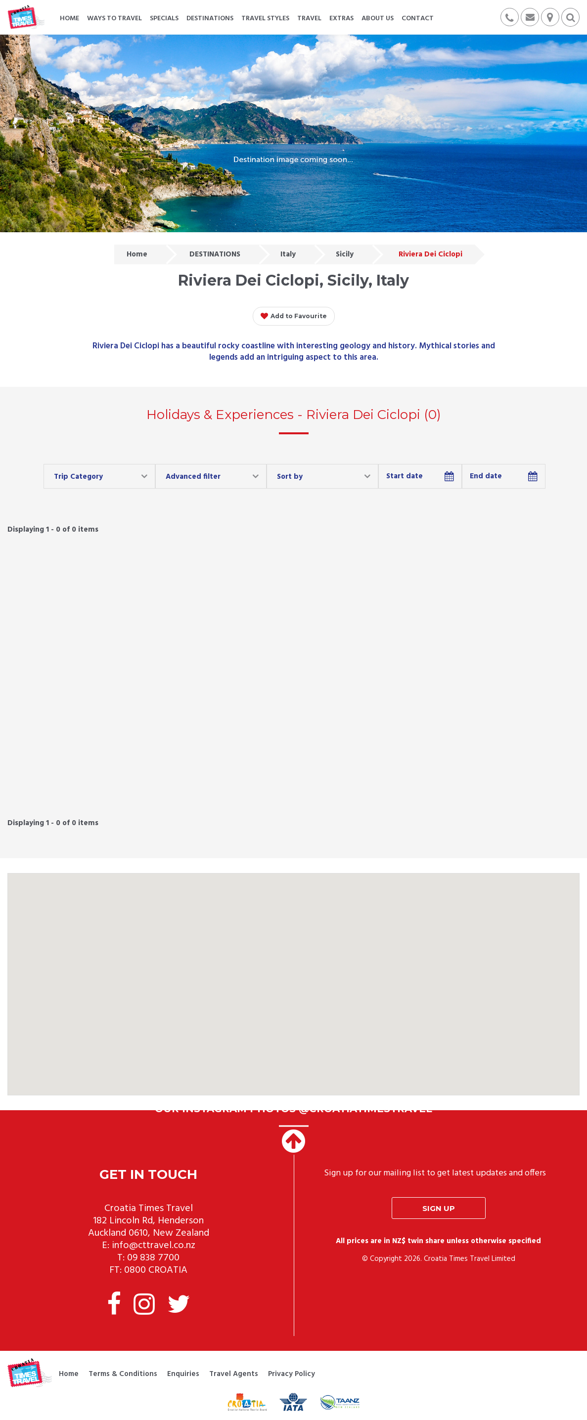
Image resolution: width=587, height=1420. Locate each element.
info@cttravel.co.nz (153, 1245)
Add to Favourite (294, 316)
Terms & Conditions (123, 1374)
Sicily (345, 254)
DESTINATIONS (214, 254)
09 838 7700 (153, 1258)
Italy (288, 254)
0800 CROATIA (155, 1270)
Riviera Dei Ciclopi (430, 254)
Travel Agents (233, 1374)
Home (137, 254)
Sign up (438, 1208)
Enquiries (183, 1374)
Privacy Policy (291, 1374)
